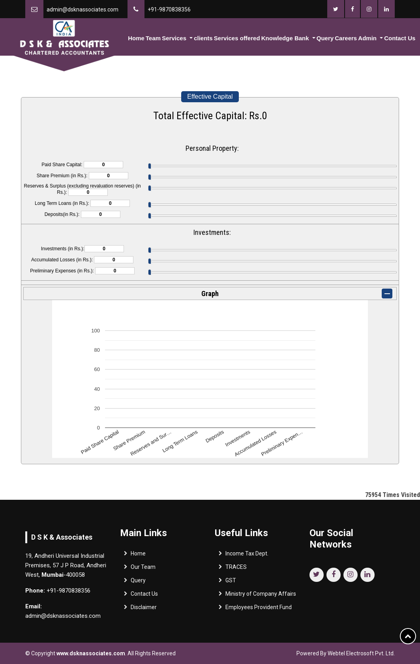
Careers (346, 38)
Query (325, 38)
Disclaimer (144, 608)
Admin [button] (368, 38)
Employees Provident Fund (258, 608)
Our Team (143, 568)
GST (230, 581)
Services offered (237, 38)
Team (153, 38)
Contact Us (399, 38)
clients (203, 38)
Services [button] (175, 38)
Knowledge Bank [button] (286, 38)
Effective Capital (209, 96)
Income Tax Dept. (246, 554)
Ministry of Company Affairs (260, 595)
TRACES (236, 568)
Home (136, 38)
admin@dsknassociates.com (82, 9)
